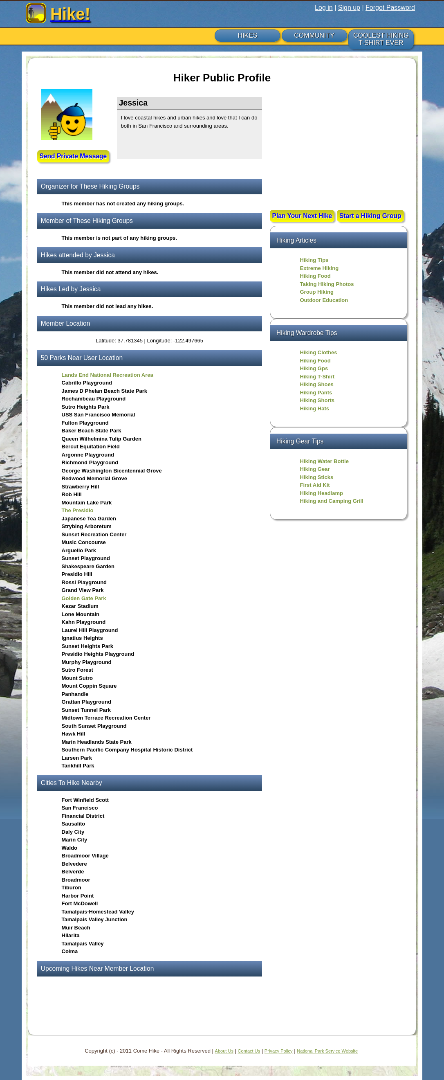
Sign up (349, 7)
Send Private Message (73, 156)
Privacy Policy (279, 1050)
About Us (224, 1050)
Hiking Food (315, 276)
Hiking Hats (315, 408)
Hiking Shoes (317, 384)
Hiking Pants (316, 392)
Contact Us (249, 1050)
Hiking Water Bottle (324, 461)
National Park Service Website (327, 1050)
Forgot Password (390, 7)
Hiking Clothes (318, 352)
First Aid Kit (315, 485)
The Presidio (78, 510)
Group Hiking (317, 292)
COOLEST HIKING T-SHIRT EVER (381, 39)
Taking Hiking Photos (327, 284)
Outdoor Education (324, 300)
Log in (324, 7)
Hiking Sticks (317, 477)
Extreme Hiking (319, 268)
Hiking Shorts (317, 400)
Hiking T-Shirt (317, 377)
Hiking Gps (314, 368)
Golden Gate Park (84, 598)
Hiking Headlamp (321, 493)
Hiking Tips (314, 260)
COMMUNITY (314, 35)
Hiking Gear (315, 469)
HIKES (247, 35)
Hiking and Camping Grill (331, 501)
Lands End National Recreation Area (107, 375)
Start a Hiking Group (370, 215)
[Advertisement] (338, 150)
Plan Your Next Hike (302, 215)
